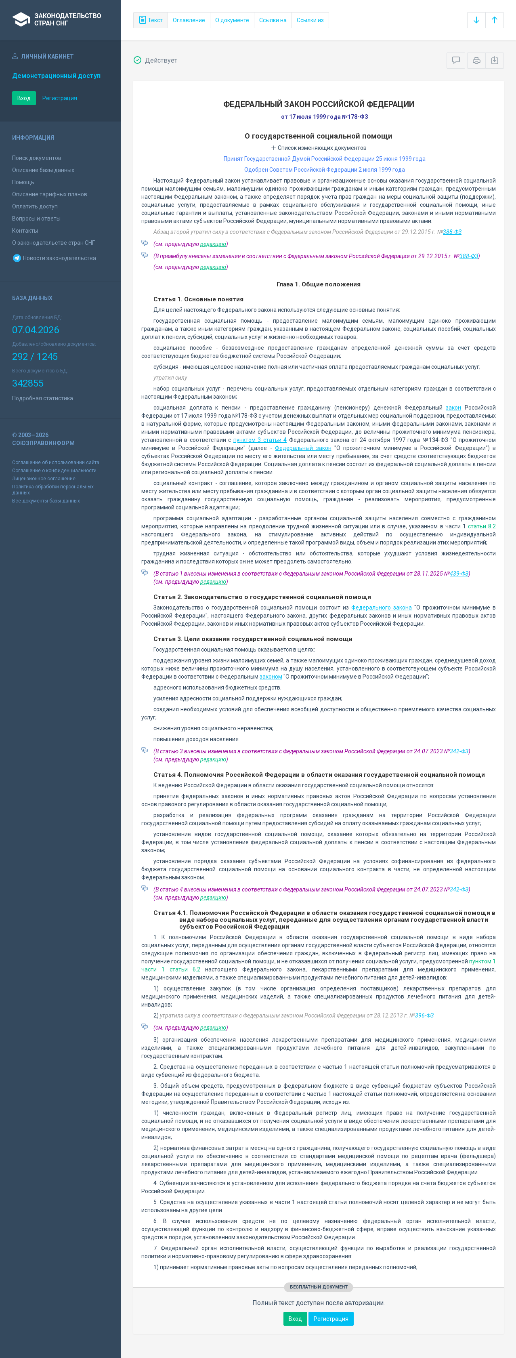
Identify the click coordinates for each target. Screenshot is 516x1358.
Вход (24, 98)
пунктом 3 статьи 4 (260, 440)
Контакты (25, 230)
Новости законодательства (54, 258)
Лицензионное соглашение (44, 478)
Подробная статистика (42, 398)
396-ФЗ (424, 1015)
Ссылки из (310, 20)
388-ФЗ (452, 232)
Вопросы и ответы (36, 218)
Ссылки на (273, 20)
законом (271, 676)
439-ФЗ (459, 573)
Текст (150, 20)
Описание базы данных (43, 170)
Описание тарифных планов (49, 194)
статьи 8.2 (482, 526)
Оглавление (189, 20)
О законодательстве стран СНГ (53, 243)
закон (453, 407)
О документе (232, 20)
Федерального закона (381, 607)
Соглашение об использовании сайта (55, 462)
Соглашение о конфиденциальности (54, 470)
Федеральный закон (303, 448)
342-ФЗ (459, 751)
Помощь (23, 182)
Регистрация (59, 98)
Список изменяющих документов (319, 148)
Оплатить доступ (35, 206)
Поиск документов (36, 158)
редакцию (213, 244)
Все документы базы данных (46, 501)
